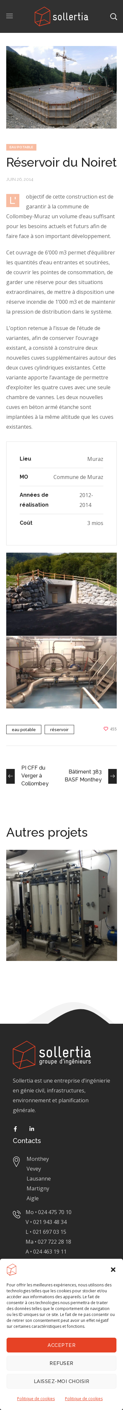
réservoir (59, 729)
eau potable (24, 729)
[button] (113, 1269)
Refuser (61, 1363)
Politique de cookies (36, 1398)
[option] (61, 910)
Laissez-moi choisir (62, 1381)
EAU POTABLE (21, 147)
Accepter (61, 1345)
